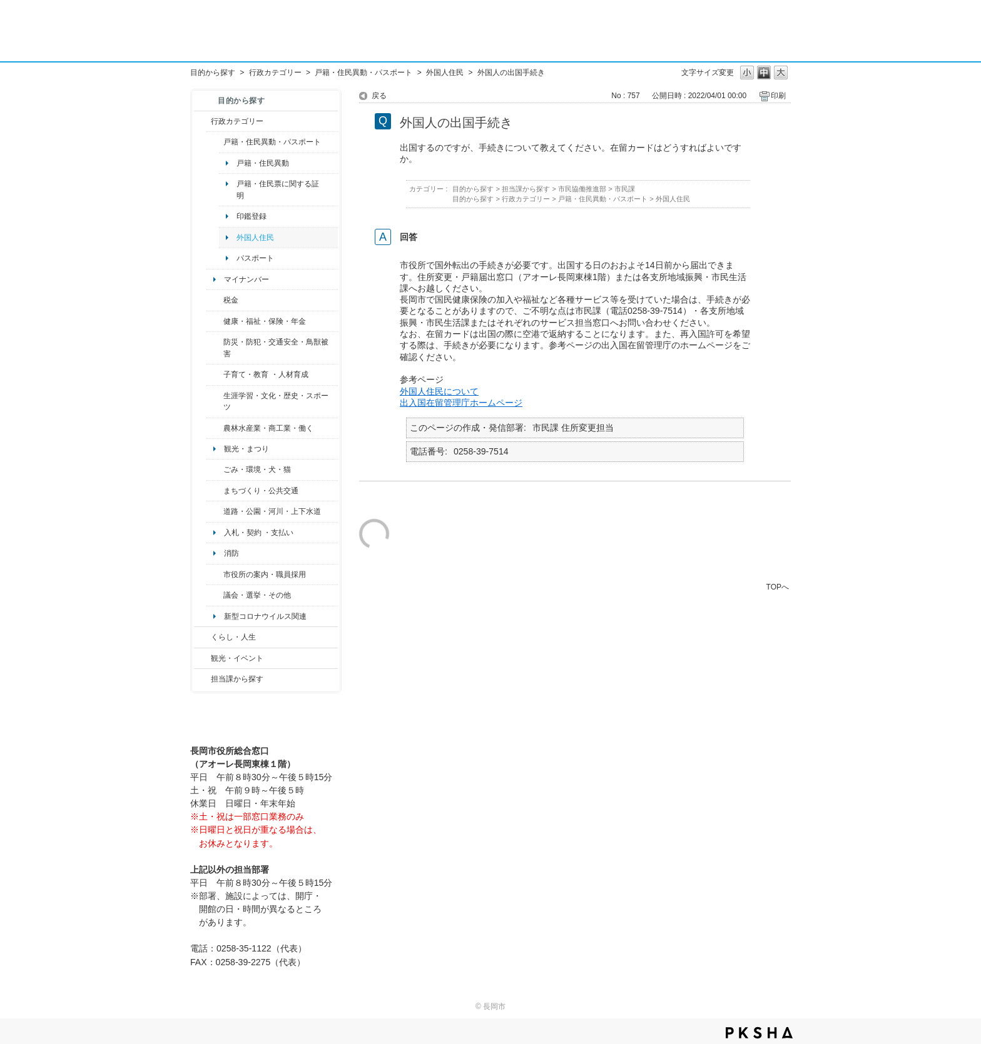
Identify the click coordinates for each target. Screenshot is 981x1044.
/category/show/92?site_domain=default (215, 300)
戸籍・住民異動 (262, 163)
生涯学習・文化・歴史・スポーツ (275, 401)
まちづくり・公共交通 (260, 490)
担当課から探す (237, 679)
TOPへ (777, 587)
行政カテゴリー (275, 72)
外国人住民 (445, 72)
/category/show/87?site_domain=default (215, 511)
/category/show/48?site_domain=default (215, 374)
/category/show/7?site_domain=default (215, 142)
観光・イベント (237, 658)
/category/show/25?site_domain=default (215, 347)
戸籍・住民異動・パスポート (363, 72)
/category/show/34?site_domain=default (215, 428)
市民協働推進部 (582, 189)
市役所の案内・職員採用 (264, 574)
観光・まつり (246, 448)
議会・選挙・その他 (257, 595)
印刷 (778, 95)
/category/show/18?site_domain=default (202, 658)
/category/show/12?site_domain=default (202, 637)
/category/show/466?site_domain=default (215, 595)
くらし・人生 (233, 637)
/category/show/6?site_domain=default (215, 490)
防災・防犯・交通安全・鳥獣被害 (275, 348)
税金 (230, 300)
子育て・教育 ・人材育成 (265, 374)
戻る (379, 95)
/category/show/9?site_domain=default (202, 679)
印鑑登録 (251, 216)
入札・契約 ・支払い (258, 532)
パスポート (255, 258)
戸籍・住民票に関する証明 (277, 189)
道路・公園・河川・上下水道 (272, 511)
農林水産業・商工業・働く (268, 428)
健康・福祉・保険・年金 (264, 321)
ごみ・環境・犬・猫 (257, 469)
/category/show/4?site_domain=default (215, 321)
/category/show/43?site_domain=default (215, 401)
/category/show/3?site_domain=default (202, 121)
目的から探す (212, 72)
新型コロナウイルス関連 (265, 616)
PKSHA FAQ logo (759, 1033)
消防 (231, 553)
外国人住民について (439, 391)
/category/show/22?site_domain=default (215, 469)
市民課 (624, 189)
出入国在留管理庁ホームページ (461, 403)
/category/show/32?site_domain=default (215, 574)
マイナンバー (246, 279)
